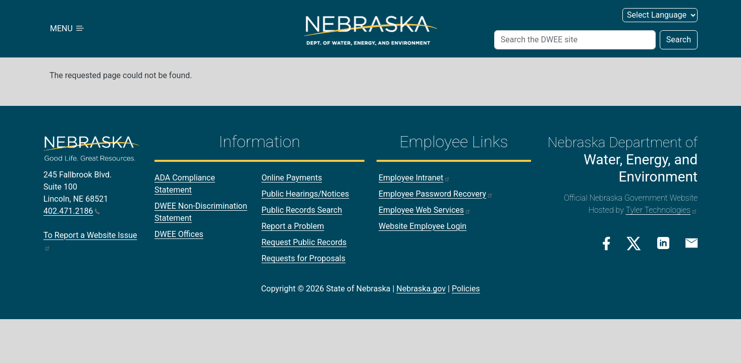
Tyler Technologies (662, 210)
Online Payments (291, 178)
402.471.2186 (71, 211)
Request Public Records (304, 242)
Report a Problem (292, 226)
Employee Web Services (425, 210)
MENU (67, 28)
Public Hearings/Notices (305, 194)
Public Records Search (301, 210)
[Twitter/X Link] (633, 243)
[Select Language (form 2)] (660, 15)
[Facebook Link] (606, 243)
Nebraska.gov (421, 288)
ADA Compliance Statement (184, 184)
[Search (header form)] (575, 39)
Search (678, 39)
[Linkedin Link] (663, 242)
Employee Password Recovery (436, 194)
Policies (466, 288)
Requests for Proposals (303, 258)
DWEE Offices (178, 234)
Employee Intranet (414, 178)
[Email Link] (691, 242)
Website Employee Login (422, 226)
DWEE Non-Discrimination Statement (200, 212)
